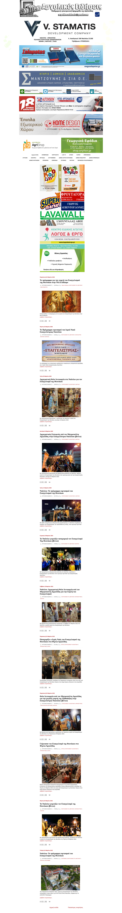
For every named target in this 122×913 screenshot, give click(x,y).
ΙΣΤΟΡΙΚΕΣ (63, 160)
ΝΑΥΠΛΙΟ (72, 160)
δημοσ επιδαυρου (65, 285)
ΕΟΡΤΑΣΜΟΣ (64, 858)
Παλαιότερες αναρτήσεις (75, 907)
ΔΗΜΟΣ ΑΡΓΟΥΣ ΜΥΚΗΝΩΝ (65, 157)
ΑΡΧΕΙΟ (71, 154)
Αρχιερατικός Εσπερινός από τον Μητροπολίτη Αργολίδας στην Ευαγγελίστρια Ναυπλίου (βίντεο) (60, 435)
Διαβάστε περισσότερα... (46, 317)
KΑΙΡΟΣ (78, 154)
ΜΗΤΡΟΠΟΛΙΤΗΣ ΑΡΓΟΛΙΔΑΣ (46, 705)
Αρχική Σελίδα (35, 154)
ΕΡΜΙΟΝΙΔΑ (55, 160)
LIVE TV (64, 154)
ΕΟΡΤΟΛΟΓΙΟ (55, 154)
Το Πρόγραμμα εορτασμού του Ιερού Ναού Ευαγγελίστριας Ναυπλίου (57, 331)
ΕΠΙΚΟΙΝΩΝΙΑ (87, 154)
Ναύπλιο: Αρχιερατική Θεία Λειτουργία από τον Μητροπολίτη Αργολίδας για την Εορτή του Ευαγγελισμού (60, 591)
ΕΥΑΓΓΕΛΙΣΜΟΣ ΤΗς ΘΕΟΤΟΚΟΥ (75, 285)
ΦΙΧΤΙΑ (48, 646)
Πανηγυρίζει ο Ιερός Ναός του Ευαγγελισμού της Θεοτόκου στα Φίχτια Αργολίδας (60, 640)
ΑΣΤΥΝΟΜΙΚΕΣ (52, 157)
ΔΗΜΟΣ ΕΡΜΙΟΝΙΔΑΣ (94, 157)
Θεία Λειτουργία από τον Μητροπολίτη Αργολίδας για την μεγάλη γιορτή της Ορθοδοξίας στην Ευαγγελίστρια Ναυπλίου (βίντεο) (61, 698)
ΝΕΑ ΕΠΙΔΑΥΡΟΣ (44, 287)
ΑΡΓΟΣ (62, 644)
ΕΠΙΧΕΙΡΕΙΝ (45, 160)
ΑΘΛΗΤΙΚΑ (33, 157)
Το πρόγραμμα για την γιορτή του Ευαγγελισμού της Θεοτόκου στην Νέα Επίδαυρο (60, 281)
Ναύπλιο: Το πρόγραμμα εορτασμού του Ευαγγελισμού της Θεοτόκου (56, 492)
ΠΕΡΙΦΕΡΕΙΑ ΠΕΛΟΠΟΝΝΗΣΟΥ (85, 160)
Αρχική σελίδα (54, 907)
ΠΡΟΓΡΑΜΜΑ (47, 860)
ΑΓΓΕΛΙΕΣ (25, 157)
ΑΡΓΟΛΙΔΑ (42, 157)
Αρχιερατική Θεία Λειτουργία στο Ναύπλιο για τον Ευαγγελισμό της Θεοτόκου (61, 380)
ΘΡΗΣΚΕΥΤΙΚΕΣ (78, 596)
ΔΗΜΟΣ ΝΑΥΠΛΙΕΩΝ (34, 160)
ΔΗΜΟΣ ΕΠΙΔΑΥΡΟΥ (81, 157)
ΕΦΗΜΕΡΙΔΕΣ (45, 154)
